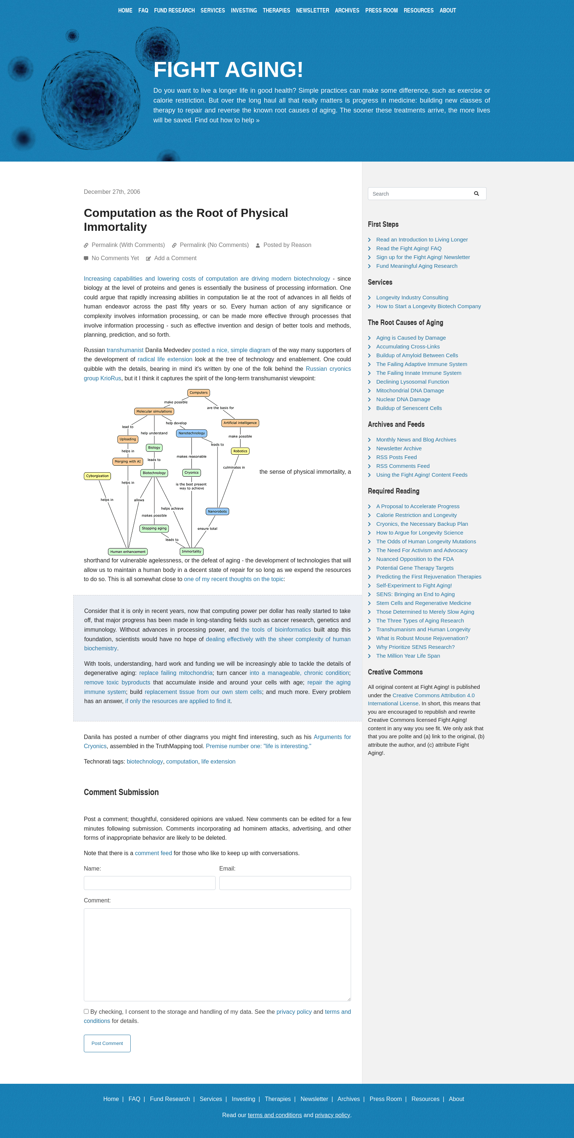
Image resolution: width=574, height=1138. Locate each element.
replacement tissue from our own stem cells (203, 692)
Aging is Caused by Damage (411, 338)
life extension (218, 761)
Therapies (276, 10)
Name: (92, 868)
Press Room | (390, 1099)
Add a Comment (175, 258)
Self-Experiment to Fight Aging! (414, 585)
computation (182, 761)
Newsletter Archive (399, 448)
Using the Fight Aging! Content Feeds (421, 475)
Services (213, 10)
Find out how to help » (227, 120)
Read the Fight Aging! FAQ (408, 248)
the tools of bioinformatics (276, 630)
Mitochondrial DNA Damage (410, 390)
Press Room (381, 10)
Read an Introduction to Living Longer (422, 239)
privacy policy (294, 1012)
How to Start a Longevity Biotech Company (428, 306)
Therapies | (282, 1099)
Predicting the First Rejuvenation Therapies (428, 576)
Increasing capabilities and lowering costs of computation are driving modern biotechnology (207, 279)
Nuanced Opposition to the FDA (415, 559)
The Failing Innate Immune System (419, 373)
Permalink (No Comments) (214, 245)
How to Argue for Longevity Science (419, 532)
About (448, 10)
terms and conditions (275, 1115)
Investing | (247, 1099)
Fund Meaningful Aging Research (417, 266)
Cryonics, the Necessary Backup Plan (422, 524)
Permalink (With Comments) (128, 245)
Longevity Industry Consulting (412, 297)
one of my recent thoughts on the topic (234, 579)
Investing (244, 10)
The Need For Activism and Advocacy (421, 550)
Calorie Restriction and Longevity (416, 515)
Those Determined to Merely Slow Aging (425, 612)
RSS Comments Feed (403, 466)
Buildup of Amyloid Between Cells (417, 355)
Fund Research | (174, 1099)
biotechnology (145, 761)
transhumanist (125, 350)
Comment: (97, 900)
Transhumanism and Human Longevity (423, 629)
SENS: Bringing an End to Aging (415, 594)
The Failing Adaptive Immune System (421, 364)
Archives (347, 10)
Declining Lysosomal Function (412, 381)
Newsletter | (318, 1099)
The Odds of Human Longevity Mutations (426, 541)
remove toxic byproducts (117, 682)
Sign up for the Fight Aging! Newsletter (423, 257)
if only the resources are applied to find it (177, 701)
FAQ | (138, 1099)
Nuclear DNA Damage (403, 399)
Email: (227, 868)
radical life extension (165, 359)
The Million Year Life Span (408, 656)
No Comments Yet (116, 258)
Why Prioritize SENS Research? (415, 647)
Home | (115, 1099)
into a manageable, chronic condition (299, 673)
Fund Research (174, 10)
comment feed (153, 853)
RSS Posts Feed (396, 457)
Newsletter (312, 10)
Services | (215, 1099)
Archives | (353, 1099)
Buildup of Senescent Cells (409, 408)
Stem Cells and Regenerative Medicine (423, 603)
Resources (419, 10)
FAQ (143, 10)
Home (125, 10)
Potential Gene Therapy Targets (415, 568)
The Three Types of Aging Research (420, 620)
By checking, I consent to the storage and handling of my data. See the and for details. (217, 1016)
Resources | (429, 1099)
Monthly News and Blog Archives (416, 439)
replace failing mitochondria (175, 673)
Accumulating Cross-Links (408, 346)
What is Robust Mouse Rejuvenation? (422, 638)
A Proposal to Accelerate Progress (418, 506)
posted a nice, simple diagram (231, 350)
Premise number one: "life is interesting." (259, 746)
